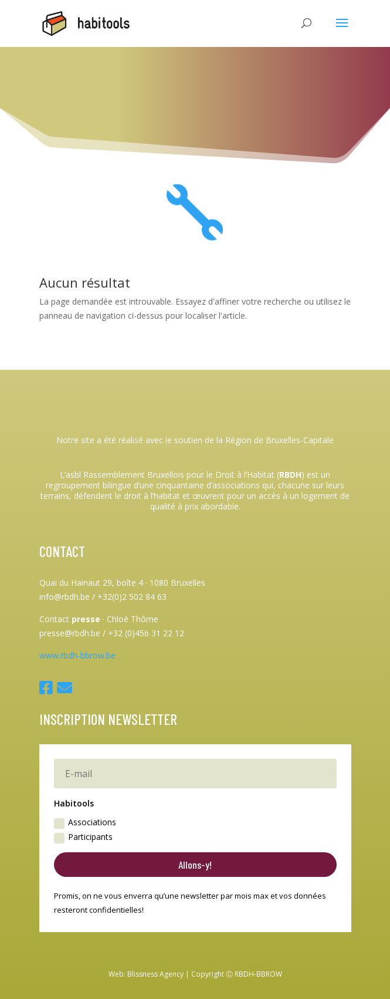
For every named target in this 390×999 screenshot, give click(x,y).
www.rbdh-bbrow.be (77, 655)
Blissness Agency (155, 974)
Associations (85, 822)
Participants (83, 837)
